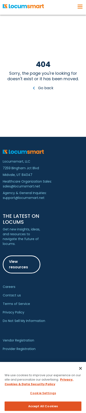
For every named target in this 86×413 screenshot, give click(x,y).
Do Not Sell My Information (24, 320)
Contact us (12, 295)
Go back (43, 88)
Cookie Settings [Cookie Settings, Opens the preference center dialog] (43, 395)
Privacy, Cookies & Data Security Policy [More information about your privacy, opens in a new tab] (39, 383)
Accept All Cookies (43, 408)
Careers (9, 286)
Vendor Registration (18, 340)
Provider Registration (19, 349)
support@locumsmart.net (23, 197)
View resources (18, 264)
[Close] (80, 370)
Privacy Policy (13, 312)
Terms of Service (16, 303)
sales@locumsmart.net (21, 186)
